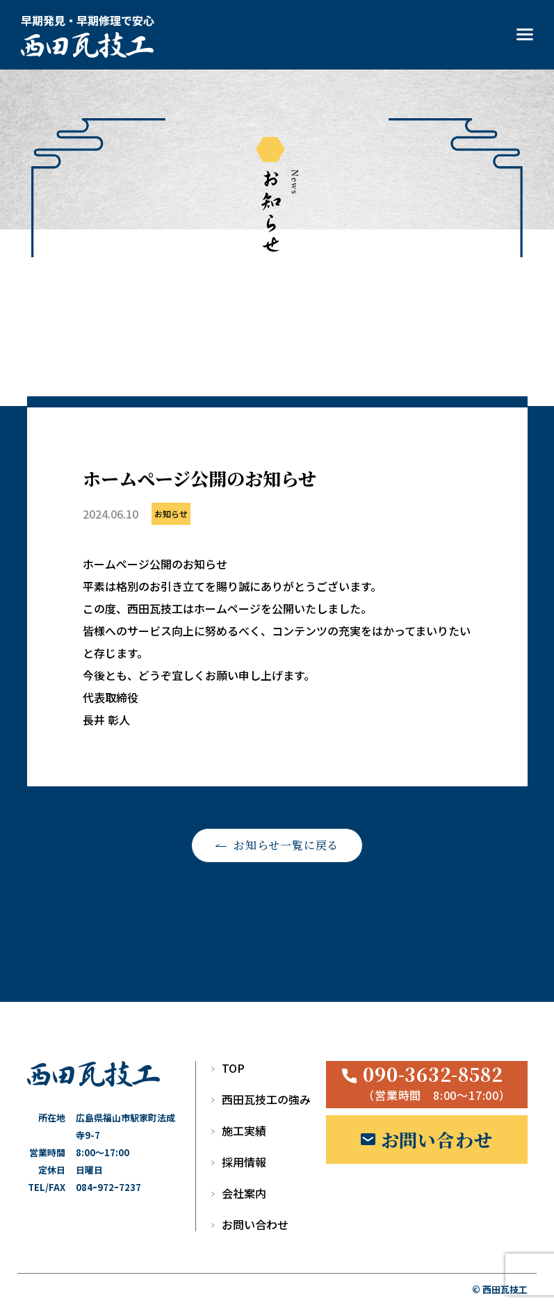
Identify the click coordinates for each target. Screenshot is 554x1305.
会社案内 (244, 1193)
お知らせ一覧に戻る (286, 845)
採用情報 (244, 1162)
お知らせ (171, 513)
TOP (233, 1068)
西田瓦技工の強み (266, 1099)
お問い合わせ (255, 1224)
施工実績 (244, 1130)
